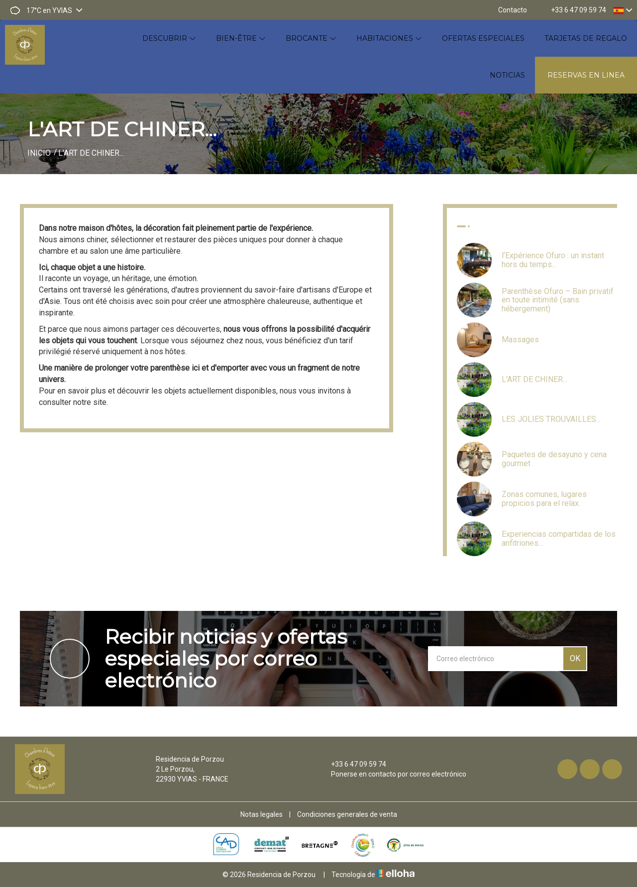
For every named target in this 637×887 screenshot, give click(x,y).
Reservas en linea (586, 75)
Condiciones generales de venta (347, 814)
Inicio (39, 153)
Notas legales (261, 814)
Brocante (311, 38)
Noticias (507, 75)
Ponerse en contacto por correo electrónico (392, 774)
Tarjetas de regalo (585, 38)
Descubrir (169, 38)
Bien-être (241, 38)
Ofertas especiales (483, 38)
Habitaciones (389, 38)
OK (575, 658)
